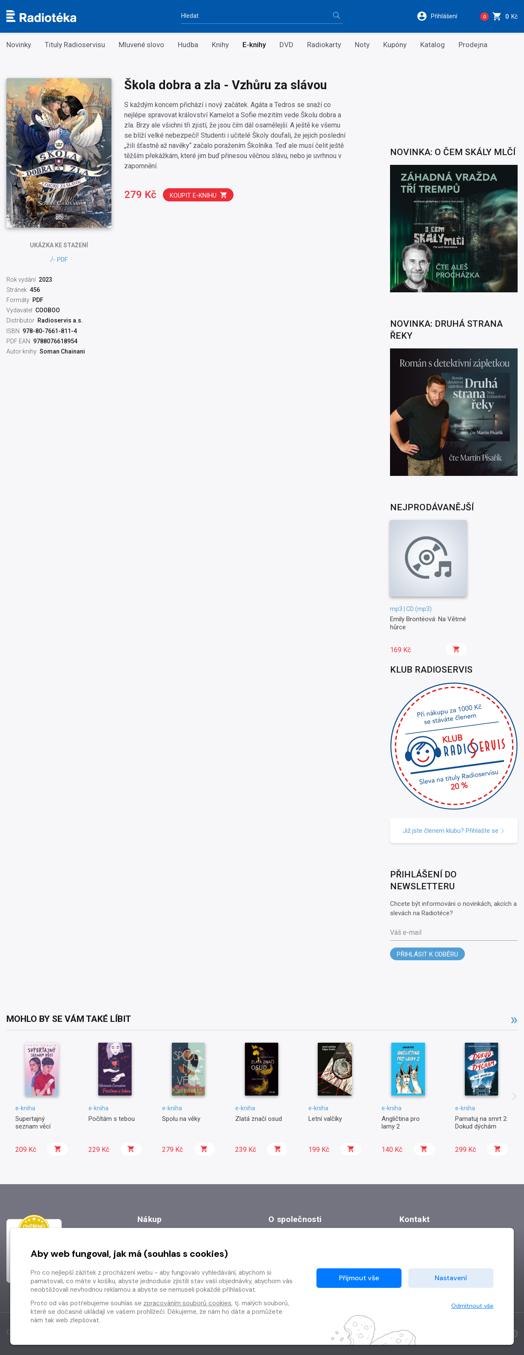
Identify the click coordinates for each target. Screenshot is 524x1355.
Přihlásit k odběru (427, 954)
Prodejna (472, 44)
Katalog (432, 44)
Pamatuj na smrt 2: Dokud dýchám (481, 1122)
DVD (286, 44)
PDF (59, 259)
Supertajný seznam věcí (33, 1122)
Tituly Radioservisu (75, 44)
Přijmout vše (359, 1277)
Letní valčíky (325, 1119)
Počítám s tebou (111, 1119)
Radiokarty (324, 44)
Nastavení (451, 1277)
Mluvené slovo (141, 44)
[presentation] (514, 1097)
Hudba (188, 44)
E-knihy (254, 44)
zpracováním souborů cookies (187, 1303)
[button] (442, 16)
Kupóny (395, 44)
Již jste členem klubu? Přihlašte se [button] (454, 830)
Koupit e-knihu (199, 195)
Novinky (18, 44)
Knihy (220, 44)
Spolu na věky (181, 1119)
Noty (362, 44)
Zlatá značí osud (258, 1119)
